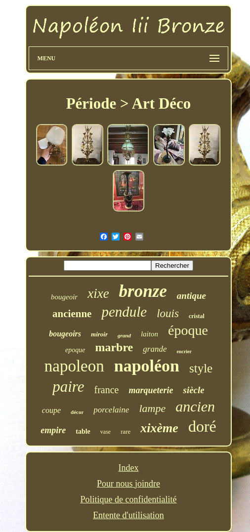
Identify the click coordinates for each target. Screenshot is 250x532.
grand (124, 335)
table (83, 431)
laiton (149, 334)
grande (155, 349)
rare (125, 431)
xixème (159, 428)
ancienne (71, 314)
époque (188, 330)
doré (202, 426)
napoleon (74, 366)
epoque (75, 350)
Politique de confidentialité (129, 499)
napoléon (146, 366)
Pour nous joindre (128, 484)
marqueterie (150, 390)
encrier (184, 351)
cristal (197, 316)
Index (129, 468)
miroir (99, 334)
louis (168, 313)
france (106, 389)
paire (68, 386)
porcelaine (111, 409)
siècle (193, 390)
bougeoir (64, 297)
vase (105, 431)
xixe (98, 293)
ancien (195, 406)
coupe (51, 410)
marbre (114, 347)
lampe (152, 408)
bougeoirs (65, 333)
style (200, 368)
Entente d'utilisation (128, 515)
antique (191, 295)
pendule (124, 312)
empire (53, 430)
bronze (143, 291)
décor (77, 412)
